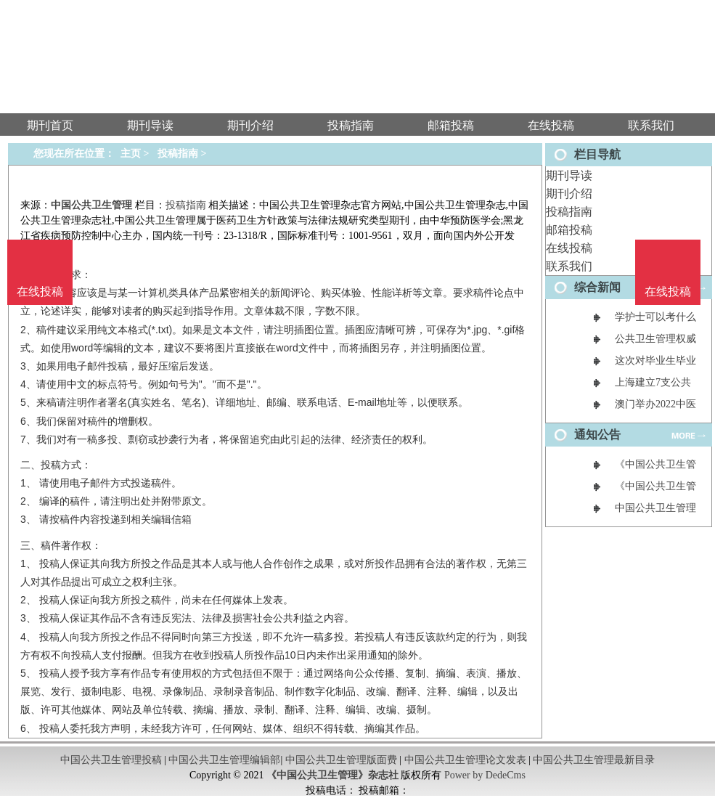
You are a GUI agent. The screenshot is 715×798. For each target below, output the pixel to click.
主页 (130, 153)
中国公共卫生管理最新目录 (594, 759)
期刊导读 (569, 175)
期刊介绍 (569, 193)
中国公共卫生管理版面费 (341, 759)
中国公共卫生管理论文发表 (465, 759)
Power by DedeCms (485, 775)
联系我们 (569, 266)
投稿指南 (569, 211)
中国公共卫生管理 (91, 205)
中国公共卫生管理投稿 (111, 759)
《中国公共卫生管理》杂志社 (332, 775)
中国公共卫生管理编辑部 (224, 759)
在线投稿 (569, 248)
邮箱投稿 (569, 230)
